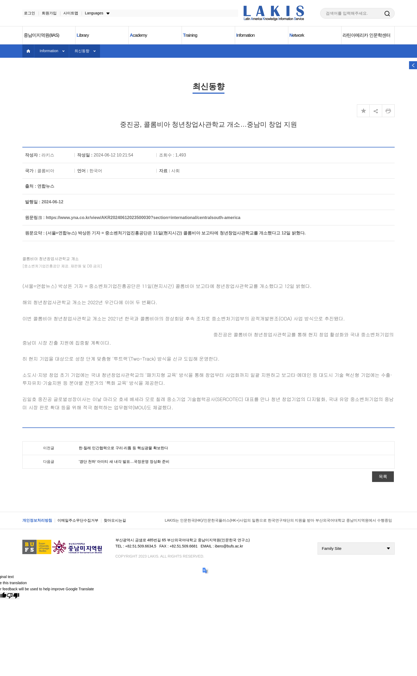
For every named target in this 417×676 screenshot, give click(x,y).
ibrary (83, 35)
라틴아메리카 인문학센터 (366, 35)
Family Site (331, 548)
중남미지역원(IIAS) (41, 35)
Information (49, 51)
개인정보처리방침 (37, 520)
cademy (138, 35)
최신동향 (81, 51)
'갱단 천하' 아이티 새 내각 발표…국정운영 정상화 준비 (124, 462)
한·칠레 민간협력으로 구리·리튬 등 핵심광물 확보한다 (123, 448)
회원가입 (47, 13)
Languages (92, 13)
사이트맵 (69, 13)
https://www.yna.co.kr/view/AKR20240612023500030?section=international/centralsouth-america (143, 217)
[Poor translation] (13, 596)
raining (190, 35)
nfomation (245, 35)
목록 (383, 477)
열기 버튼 (413, 65)
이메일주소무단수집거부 (77, 520)
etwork (296, 35)
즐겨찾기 (363, 111)
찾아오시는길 (115, 520)
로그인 (28, 13)
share (376, 111)
